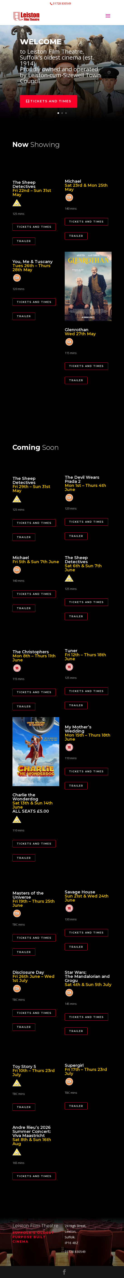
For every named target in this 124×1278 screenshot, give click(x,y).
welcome (43, 46)
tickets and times (51, 99)
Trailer (24, 241)
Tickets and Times (34, 226)
